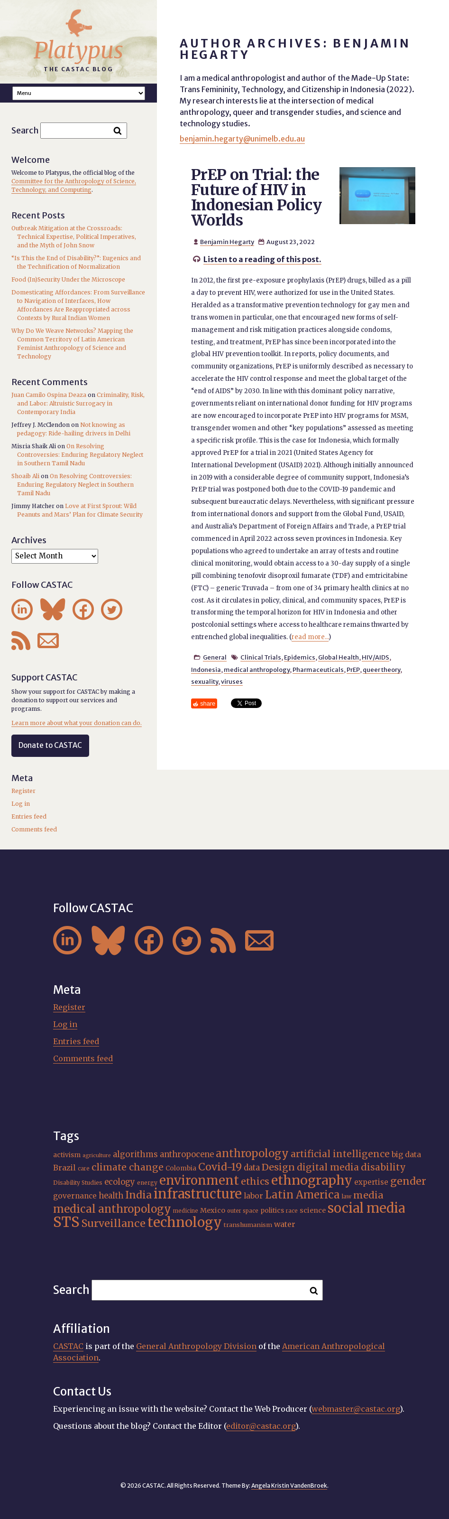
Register (23, 790)
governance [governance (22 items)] (75, 1195)
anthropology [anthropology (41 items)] (252, 1153)
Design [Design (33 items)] (278, 1167)
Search (25, 130)
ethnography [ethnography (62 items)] (311, 1180)
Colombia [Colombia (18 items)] (180, 1168)
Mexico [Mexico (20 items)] (212, 1210)
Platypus (78, 50)
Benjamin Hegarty (227, 241)
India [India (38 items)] (138, 1195)
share (207, 703)
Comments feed (34, 829)
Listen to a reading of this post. (262, 259)
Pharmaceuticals (318, 669)
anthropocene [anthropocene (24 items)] (187, 1154)
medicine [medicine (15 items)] (185, 1211)
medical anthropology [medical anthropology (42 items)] (112, 1209)
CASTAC (68, 1346)
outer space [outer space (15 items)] (242, 1211)
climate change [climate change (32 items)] (128, 1167)
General (215, 657)
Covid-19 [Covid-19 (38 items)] (220, 1166)
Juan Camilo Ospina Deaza (48, 394)
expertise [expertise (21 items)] (371, 1182)
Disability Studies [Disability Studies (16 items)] (77, 1182)
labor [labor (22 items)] (253, 1195)
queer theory (381, 669)
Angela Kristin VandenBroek (289, 1485)
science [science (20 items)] (313, 1210)
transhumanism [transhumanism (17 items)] (248, 1224)
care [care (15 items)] (84, 1168)
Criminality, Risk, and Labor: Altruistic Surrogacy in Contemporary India (81, 403)
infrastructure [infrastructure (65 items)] (198, 1194)
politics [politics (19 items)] (272, 1210)
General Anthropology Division (196, 1346)
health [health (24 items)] (111, 1195)
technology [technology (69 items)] (184, 1222)
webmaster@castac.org (356, 1409)
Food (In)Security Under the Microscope (68, 279)
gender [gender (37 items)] (408, 1181)
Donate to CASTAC (50, 745)
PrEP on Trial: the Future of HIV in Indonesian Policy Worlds (256, 197)
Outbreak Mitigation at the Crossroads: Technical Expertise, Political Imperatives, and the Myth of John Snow (73, 237)
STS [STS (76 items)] (66, 1222)
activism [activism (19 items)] (67, 1155)
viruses (232, 681)
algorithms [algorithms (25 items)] (135, 1155)
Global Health (338, 657)
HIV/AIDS (375, 657)
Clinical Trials (260, 657)
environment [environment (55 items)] (199, 1180)
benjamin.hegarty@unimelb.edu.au (242, 138)
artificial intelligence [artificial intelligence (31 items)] (340, 1154)
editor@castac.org (260, 1426)
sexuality (204, 681)
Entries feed (28, 816)
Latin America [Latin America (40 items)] (302, 1194)
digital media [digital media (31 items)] (328, 1167)
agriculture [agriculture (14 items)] (96, 1155)
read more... (310, 637)
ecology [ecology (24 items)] (119, 1182)
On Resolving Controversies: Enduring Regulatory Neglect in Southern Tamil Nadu (80, 455)
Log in (20, 803)
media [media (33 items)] (368, 1195)
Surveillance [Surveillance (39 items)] (114, 1223)
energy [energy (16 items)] (147, 1182)
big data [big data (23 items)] (406, 1154)
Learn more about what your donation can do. (76, 722)
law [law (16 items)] (346, 1196)
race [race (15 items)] (292, 1211)
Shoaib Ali (25, 476)
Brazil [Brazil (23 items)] (64, 1167)
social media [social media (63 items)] (366, 1208)
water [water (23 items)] (284, 1224)
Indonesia (206, 669)
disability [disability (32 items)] (383, 1167)
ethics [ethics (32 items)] (255, 1181)
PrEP (353, 669)
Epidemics (299, 657)
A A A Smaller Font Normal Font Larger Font (78, 93)
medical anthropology (257, 669)
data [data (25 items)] (252, 1168)
